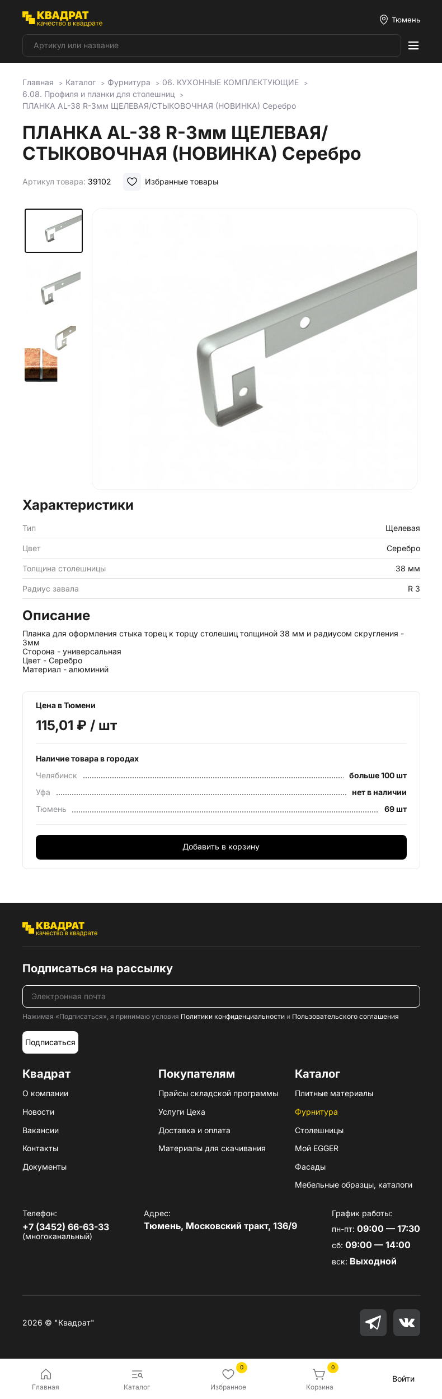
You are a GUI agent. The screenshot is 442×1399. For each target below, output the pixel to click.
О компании (45, 1093)
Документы (44, 1166)
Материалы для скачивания (212, 1148)
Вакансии (40, 1130)
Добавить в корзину (221, 846)
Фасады (310, 1166)
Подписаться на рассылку (97, 968)
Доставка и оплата (194, 1130)
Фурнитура (316, 1111)
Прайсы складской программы (218, 1093)
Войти (403, 1378)
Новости (38, 1111)
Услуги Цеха (181, 1111)
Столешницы (319, 1130)
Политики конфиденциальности (233, 1016)
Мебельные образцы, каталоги (353, 1184)
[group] (254, 349)
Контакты (40, 1148)
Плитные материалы (334, 1093)
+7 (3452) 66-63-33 (65, 1227)
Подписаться (50, 1042)
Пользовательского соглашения (345, 1016)
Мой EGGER (316, 1148)
